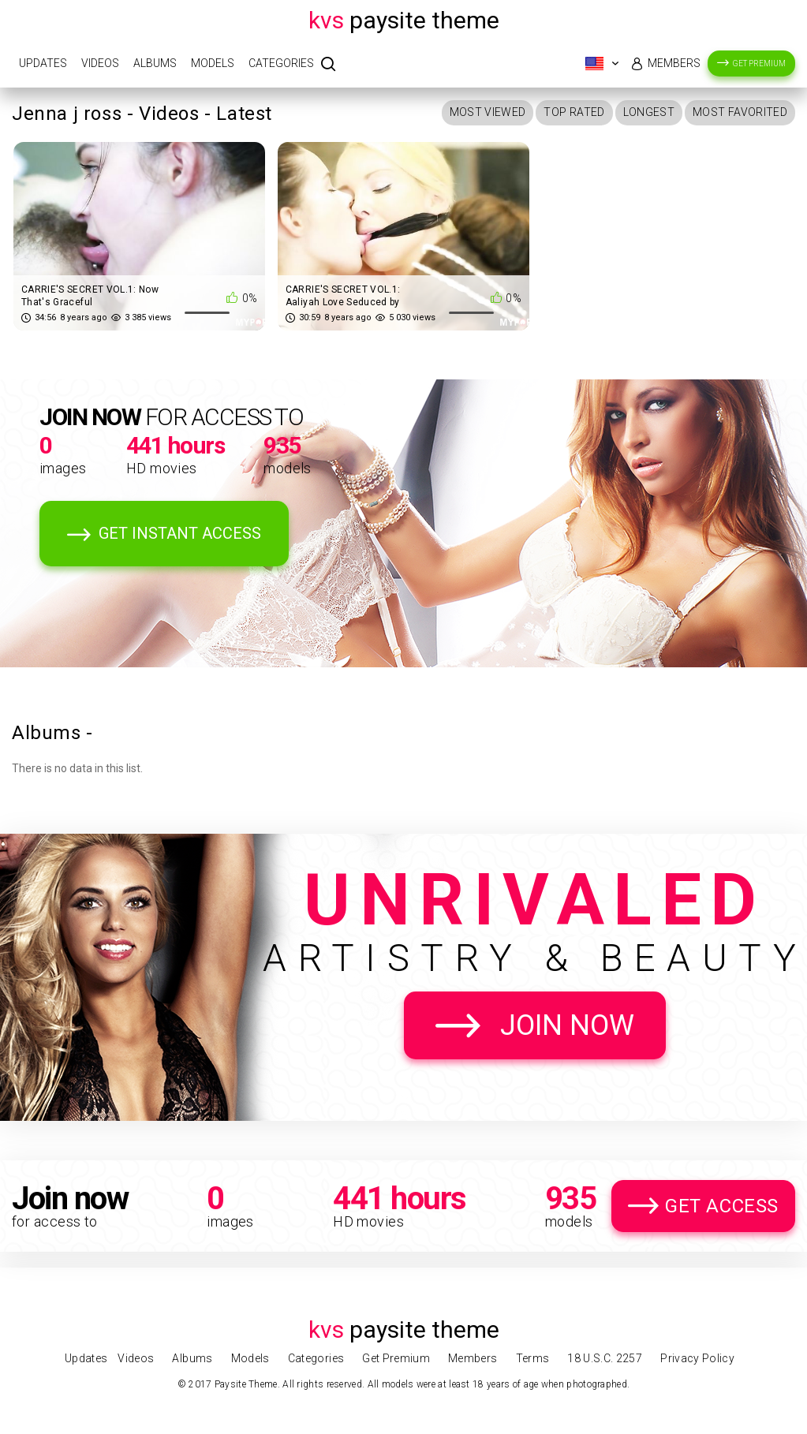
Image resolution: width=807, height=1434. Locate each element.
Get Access (722, 1206)
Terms (533, 1358)
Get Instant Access (180, 533)
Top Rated (574, 112)
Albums (155, 63)
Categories (281, 63)
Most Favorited (740, 112)
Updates (43, 63)
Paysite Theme (403, 20)
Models (212, 63)
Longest (648, 112)
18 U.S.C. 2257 (604, 1358)
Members (674, 63)
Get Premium (759, 63)
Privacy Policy (697, 1358)
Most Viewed (488, 112)
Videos (100, 63)
